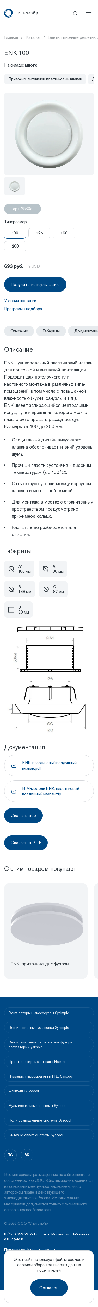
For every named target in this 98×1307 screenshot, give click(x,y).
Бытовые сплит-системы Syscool (36, 1135)
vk (27, 1154)
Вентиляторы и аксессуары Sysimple (39, 1012)
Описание (19, 331)
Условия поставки (20, 300)
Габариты (50, 331)
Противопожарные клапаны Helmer (37, 1061)
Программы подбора (23, 308)
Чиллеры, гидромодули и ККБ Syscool (41, 1076)
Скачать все (23, 815)
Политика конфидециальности (29, 1250)
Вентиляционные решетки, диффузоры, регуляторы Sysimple (41, 1044)
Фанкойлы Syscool (24, 1091)
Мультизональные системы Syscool (37, 1105)
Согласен (49, 1287)
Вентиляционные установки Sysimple (39, 1027)
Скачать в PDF (26, 842)
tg (10, 1154)
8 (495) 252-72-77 (18, 1234)
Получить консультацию (35, 284)
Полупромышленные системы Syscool (40, 1120)
